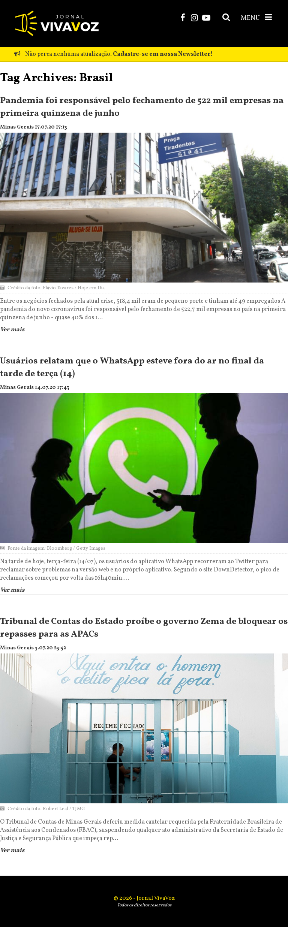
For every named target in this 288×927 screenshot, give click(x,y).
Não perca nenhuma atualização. (113, 54)
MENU (257, 17)
